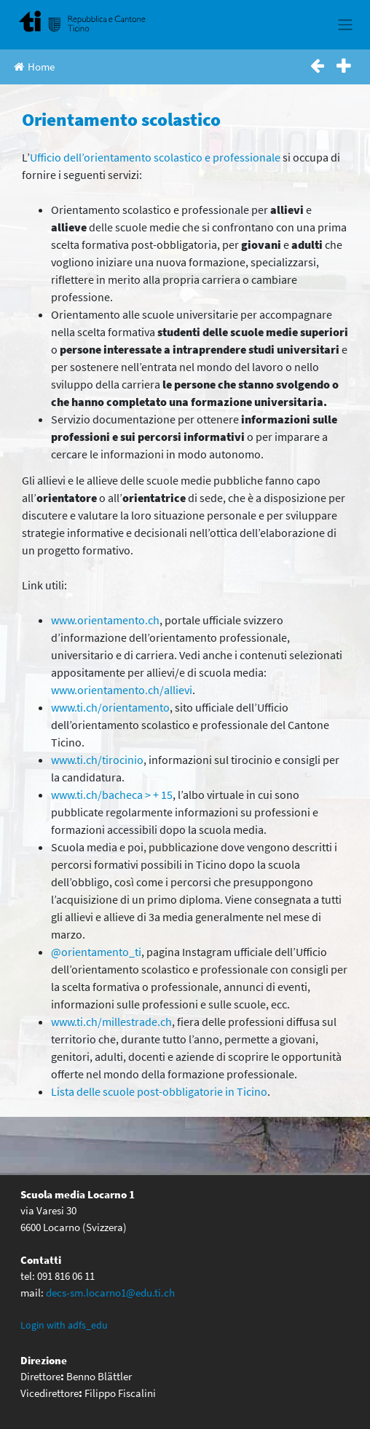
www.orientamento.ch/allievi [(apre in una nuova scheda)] (121, 689)
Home (34, 66)
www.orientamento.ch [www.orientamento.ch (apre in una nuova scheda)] (105, 620)
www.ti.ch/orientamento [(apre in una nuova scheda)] (110, 707)
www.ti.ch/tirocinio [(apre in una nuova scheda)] (97, 759)
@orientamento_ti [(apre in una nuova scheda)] (96, 951)
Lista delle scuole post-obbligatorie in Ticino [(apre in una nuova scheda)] (159, 1091)
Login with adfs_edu (64, 1325)
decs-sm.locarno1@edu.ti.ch (110, 1292)
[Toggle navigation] (345, 25)
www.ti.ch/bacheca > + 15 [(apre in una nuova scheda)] (112, 794)
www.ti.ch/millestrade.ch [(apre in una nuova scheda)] (111, 1021)
